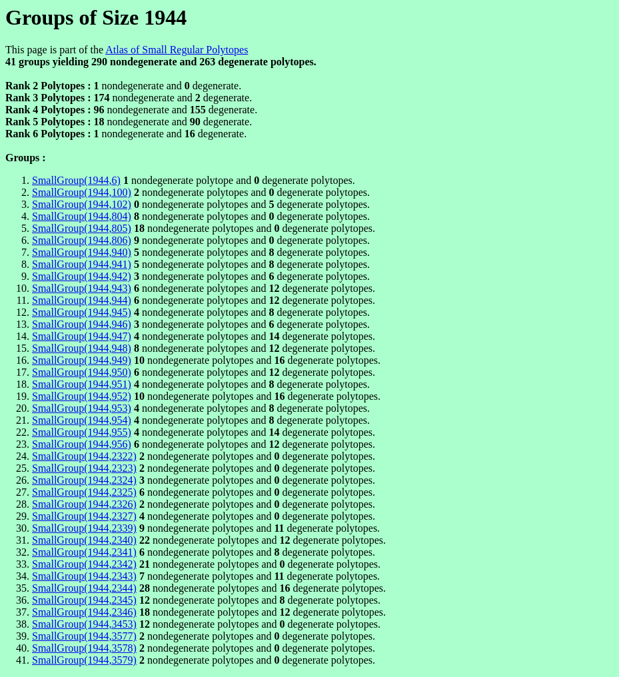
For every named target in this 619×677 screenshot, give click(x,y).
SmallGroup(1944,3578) (84, 648)
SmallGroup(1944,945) (81, 312)
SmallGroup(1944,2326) (84, 504)
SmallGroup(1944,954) (81, 420)
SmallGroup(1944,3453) (84, 624)
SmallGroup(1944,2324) (84, 480)
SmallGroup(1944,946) (81, 324)
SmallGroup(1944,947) (81, 336)
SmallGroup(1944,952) (81, 396)
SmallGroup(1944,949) (81, 360)
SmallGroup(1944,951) (81, 384)
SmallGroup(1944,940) (81, 252)
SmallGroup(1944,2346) (84, 612)
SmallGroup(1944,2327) (84, 516)
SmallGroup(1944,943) (81, 288)
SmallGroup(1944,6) (76, 180)
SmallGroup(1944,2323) (84, 468)
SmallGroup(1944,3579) (84, 660)
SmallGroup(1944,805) (81, 228)
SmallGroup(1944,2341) (84, 552)
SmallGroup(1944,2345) (84, 600)
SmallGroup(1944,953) (81, 408)
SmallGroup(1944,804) (81, 216)
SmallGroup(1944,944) (81, 300)
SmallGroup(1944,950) (81, 372)
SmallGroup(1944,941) (81, 264)
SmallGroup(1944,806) (81, 240)
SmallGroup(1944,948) (81, 348)
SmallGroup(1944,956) (81, 444)
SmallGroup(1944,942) (81, 276)
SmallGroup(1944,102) (81, 204)
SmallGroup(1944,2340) (84, 540)
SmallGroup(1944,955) (81, 432)
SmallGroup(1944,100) (81, 192)
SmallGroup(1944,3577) (84, 636)
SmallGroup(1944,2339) (84, 528)
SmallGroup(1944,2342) (84, 564)
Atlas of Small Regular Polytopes (176, 49)
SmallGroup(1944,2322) (84, 456)
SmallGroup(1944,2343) (84, 576)
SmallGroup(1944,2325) (84, 492)
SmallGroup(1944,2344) (84, 588)
